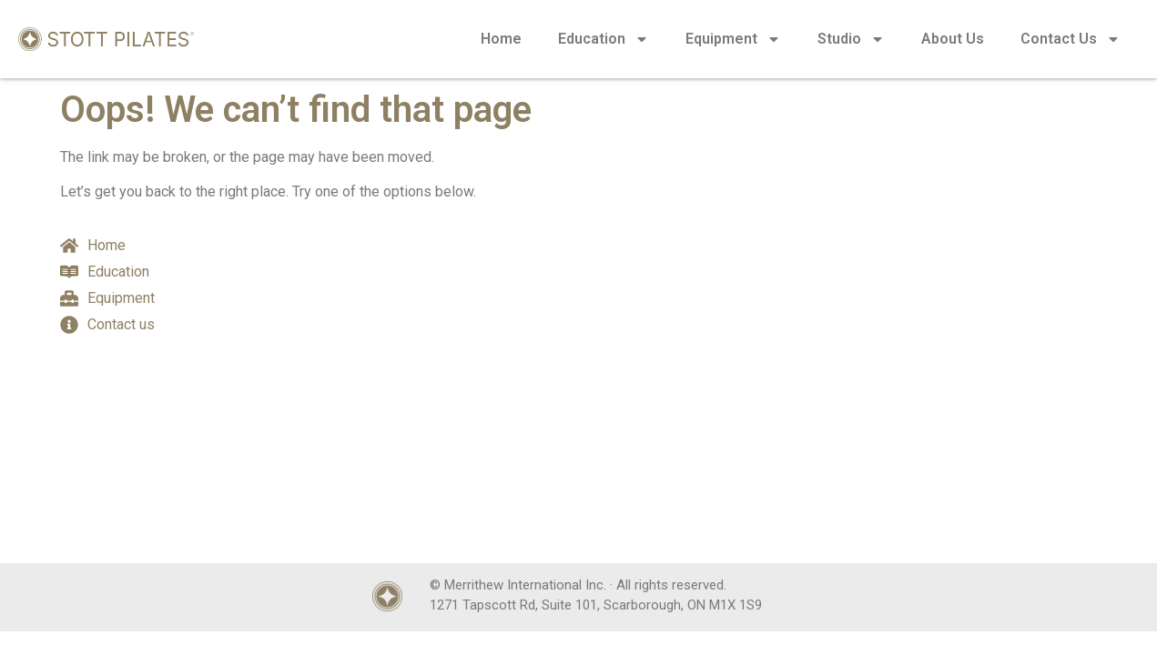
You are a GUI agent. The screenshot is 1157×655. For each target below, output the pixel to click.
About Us (952, 38)
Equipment (733, 39)
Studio (851, 39)
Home (501, 38)
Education (603, 39)
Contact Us (1070, 39)
